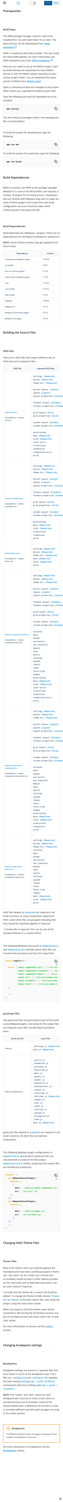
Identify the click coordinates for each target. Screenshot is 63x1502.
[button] (33, 3)
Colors (49, 1326)
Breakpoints (9, 1450)
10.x (56, 2)
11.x (48, 2)
